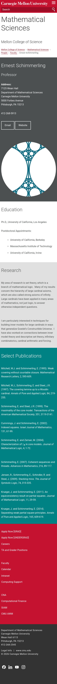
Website (23, 125)
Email (8, 125)
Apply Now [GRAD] (11, 531)
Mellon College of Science (21, 42)
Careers (5, 544)
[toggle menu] (53, 3)
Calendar (6, 569)
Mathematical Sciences (23, 23)
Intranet (5, 575)
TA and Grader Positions (14, 550)
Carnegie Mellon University (24, 4)
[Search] (28, 9)
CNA (3, 595)
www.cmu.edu (23, 650)
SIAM (4, 607)
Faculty (13, 53)
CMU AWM (7, 613)
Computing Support (11, 581)
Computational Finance (13, 601)
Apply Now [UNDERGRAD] (15, 537)
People (4, 53)
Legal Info (6, 650)
